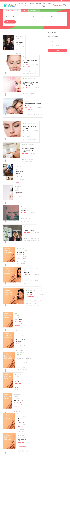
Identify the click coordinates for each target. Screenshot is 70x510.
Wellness (27, 473)
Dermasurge (29, 39)
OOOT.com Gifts (7, 480)
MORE (65, 55)
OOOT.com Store (7, 483)
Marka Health (30, 375)
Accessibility (50, 475)
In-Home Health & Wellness (9, 463)
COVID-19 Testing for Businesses (32, 465)
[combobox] (39, 17)
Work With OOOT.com (30, 463)
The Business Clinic (31, 415)
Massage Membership (8, 478)
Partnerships (38, 3)
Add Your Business (58, 5)
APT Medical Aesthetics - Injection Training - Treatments (35, 81)
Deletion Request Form (30, 480)
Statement (49, 478)
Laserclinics (29, 314)
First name (27, 493)
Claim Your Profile (43, 5)
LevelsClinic (29, 188)
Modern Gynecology (32, 228)
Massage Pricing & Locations (9, 475)
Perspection (29, 208)
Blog (48, 468)
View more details (30, 43)
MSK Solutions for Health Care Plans (33, 468)
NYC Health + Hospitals (33, 335)
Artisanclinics (30, 249)
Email (5, 493)
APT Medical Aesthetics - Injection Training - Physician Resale (34, 103)
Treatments (20, 4)
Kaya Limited (29, 291)
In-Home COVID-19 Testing (9, 470)
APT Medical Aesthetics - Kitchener (33, 125)
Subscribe (56, 496)
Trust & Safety (6, 485)
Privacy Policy (50, 483)
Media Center (50, 470)
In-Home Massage (7, 468)
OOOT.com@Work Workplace (32, 470)
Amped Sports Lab (31, 435)
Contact (49, 3)
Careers (49, 465)
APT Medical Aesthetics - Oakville (33, 59)
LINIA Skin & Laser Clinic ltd (34, 168)
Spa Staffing (28, 478)
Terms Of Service (51, 480)
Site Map (49, 473)
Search (10, 22)
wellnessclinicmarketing (36, 355)
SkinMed (28, 270)
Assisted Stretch (7, 473)
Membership (31, 3)
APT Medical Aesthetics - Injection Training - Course (33, 147)
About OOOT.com (51, 463)
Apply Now (27, 475)
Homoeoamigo (30, 395)
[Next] (15, 449)
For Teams (25, 4)
